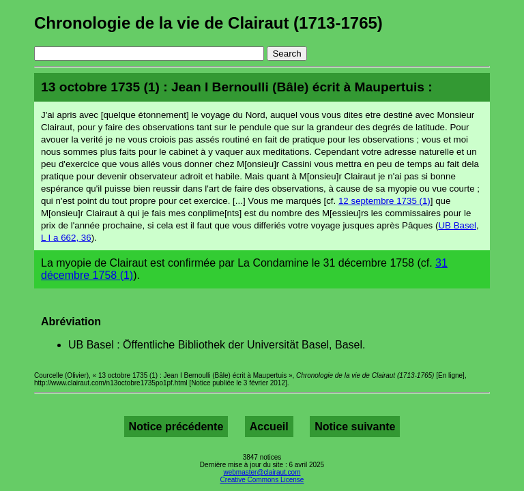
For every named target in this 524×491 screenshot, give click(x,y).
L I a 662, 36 (66, 238)
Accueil (269, 426)
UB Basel (457, 225)
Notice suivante (355, 426)
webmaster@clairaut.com (262, 472)
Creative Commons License (262, 479)
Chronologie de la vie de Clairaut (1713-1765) (208, 23)
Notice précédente (176, 426)
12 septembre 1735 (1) (384, 201)
